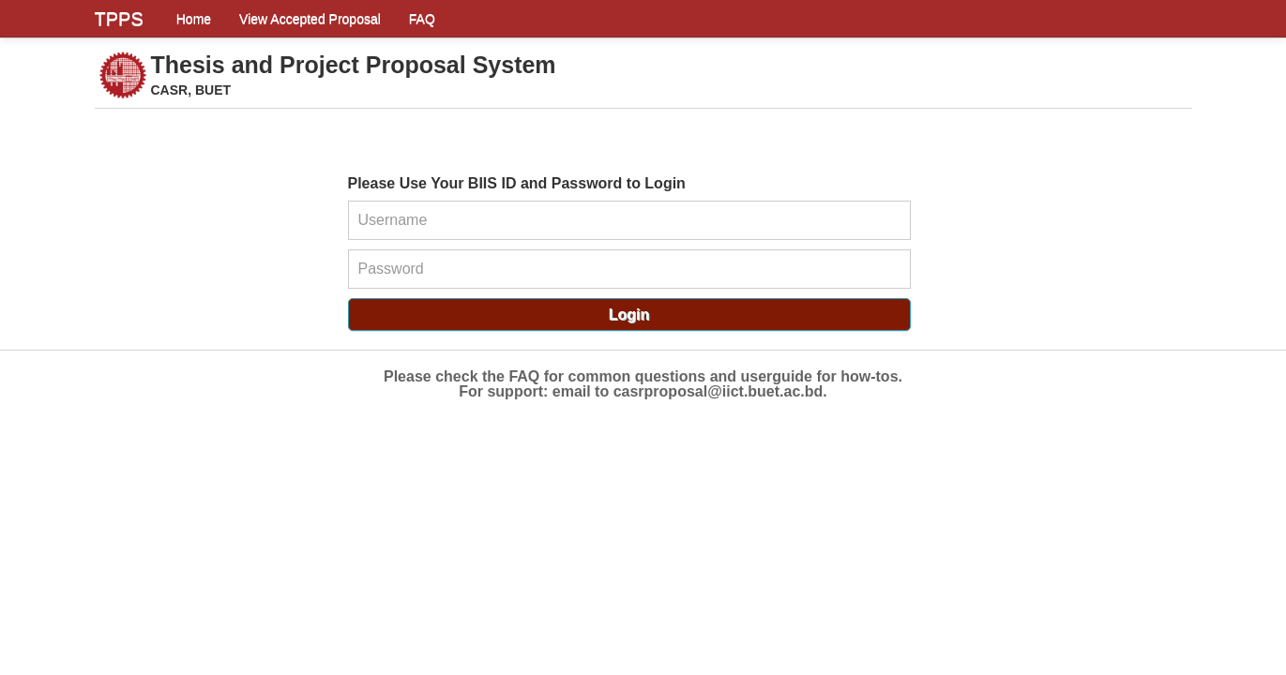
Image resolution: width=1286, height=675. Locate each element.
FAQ (422, 18)
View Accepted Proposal (310, 18)
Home (193, 18)
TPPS (119, 18)
